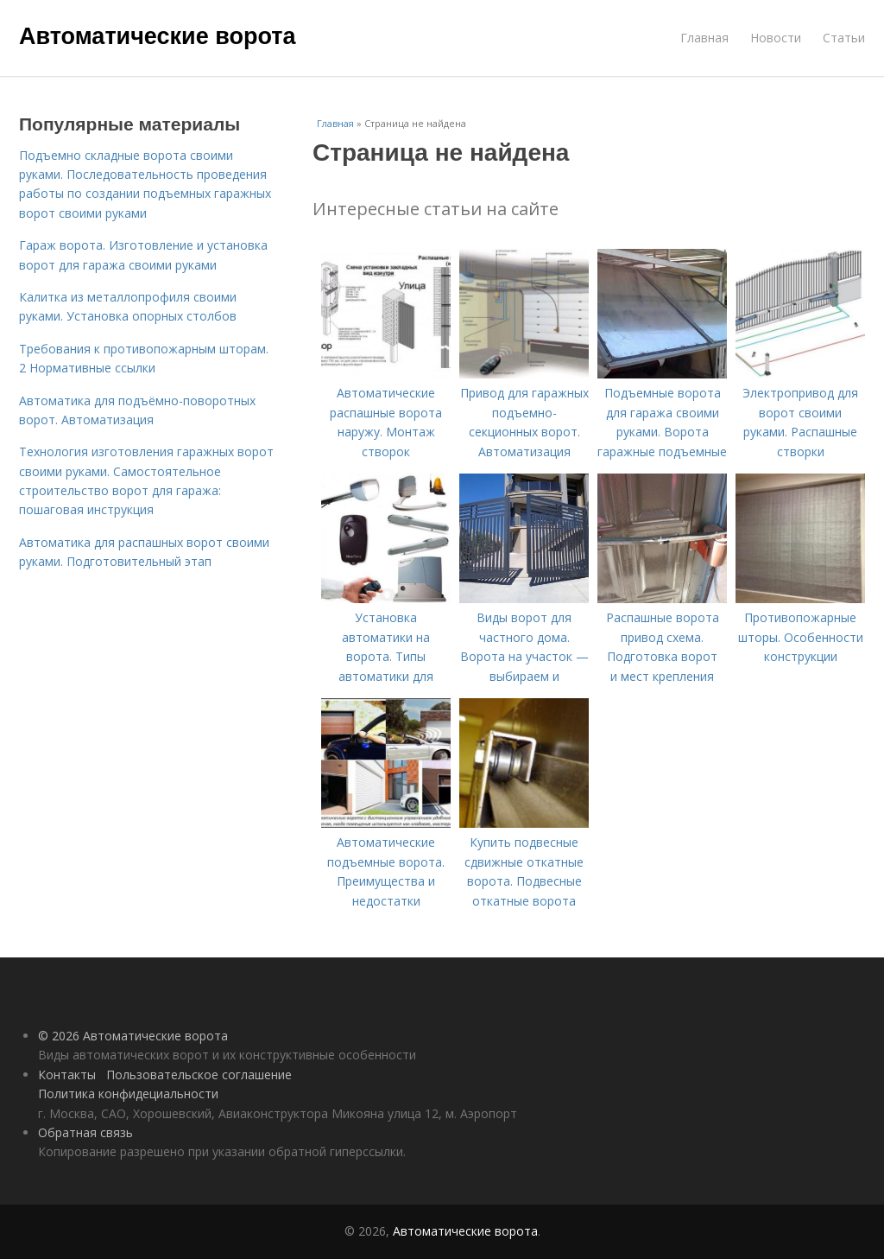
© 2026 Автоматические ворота (133, 1035)
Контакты (67, 1074)
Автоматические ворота (157, 36)
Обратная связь (85, 1132)
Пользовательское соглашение (199, 1074)
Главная (704, 37)
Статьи (844, 37)
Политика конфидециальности (128, 1093)
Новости (775, 37)
